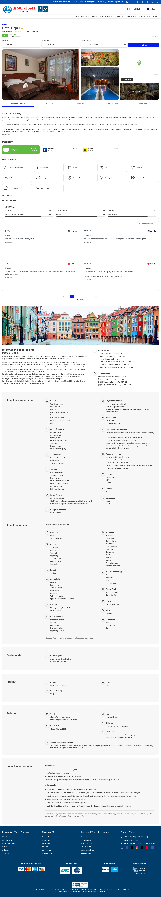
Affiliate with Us (47, 853)
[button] (139, 63)
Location (143, 103)
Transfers (5, 853)
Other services (8, 195)
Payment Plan (86, 853)
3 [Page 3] (79, 296)
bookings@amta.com (117, 2)
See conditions (140, 873)
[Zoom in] (156, 72)
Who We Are (46, 840)
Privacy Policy (86, 847)
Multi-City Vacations (9, 843)
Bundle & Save (7, 840)
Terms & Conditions (87, 850)
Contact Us (45, 837)
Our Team (45, 847)
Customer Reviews (87, 840)
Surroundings (112, 103)
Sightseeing (6, 850)
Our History (46, 843)
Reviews (80, 103)
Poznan (4, 24)
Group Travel (85, 837)
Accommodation (18, 103)
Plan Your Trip (7, 837)
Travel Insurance (86, 843)
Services (49, 103)
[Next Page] (92, 296)
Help (128, 9)
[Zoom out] (156, 76)
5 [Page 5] (87, 296)
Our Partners (46, 850)
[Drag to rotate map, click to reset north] (156, 79)
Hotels (4, 847)
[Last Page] (96, 296)
